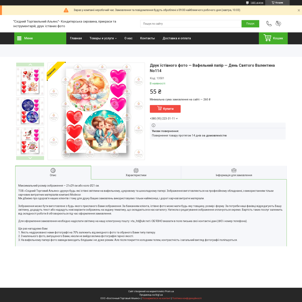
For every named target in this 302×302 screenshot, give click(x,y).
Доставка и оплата (177, 38)
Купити (168, 109)
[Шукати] (250, 23)
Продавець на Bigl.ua (151, 295)
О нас (128, 38)
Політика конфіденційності (187, 298)
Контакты (147, 38)
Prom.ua (169, 291)
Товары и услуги (102, 38)
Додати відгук (278, 24)
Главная (76, 38)
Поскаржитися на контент (156, 298)
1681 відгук (257, 2)
